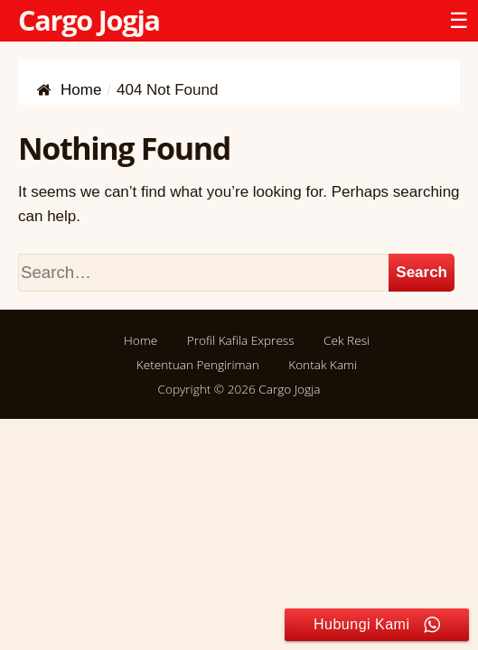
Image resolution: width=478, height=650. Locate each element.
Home (140, 339)
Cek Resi (346, 339)
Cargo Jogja (89, 20)
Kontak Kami (322, 364)
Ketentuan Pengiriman (197, 364)
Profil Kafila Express (241, 339)
